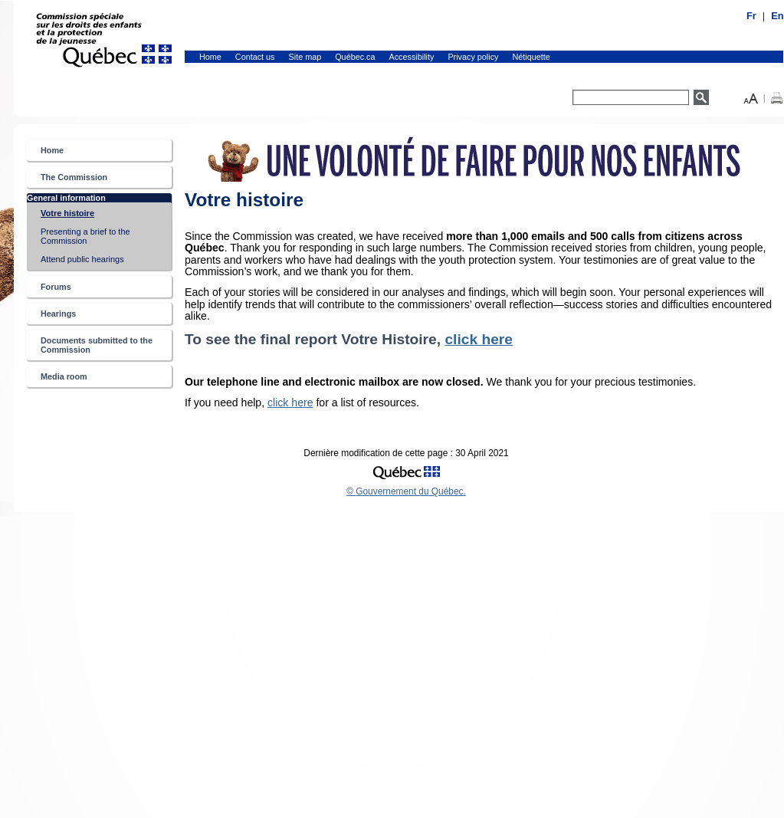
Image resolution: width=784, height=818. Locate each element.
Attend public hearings (82, 259)
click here (478, 339)
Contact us (255, 56)
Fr (751, 15)
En (777, 15)
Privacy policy (473, 56)
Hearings (58, 313)
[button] (751, 97)
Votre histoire (83, 216)
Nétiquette (531, 56)
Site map (305, 56)
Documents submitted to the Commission (97, 345)
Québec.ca (355, 56)
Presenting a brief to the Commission (85, 236)
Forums (56, 286)
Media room (64, 376)
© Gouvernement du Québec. (406, 491)
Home (210, 56)
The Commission (74, 177)
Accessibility (412, 56)
